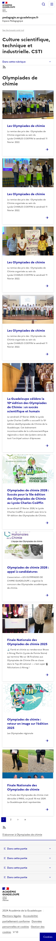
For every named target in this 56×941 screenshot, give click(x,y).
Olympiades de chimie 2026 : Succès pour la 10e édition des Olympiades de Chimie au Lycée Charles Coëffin (28, 496)
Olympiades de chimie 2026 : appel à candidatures (28, 569)
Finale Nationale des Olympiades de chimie (23, 787)
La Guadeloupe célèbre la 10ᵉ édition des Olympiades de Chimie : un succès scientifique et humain (27, 405)
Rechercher (43, 4)
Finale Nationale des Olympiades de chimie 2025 (27, 642)
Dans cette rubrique (14, 61)
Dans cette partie (17, 848)
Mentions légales (11, 916)
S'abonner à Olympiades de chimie (22, 834)
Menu (52, 4)
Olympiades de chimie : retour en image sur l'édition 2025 (27, 723)
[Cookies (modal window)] (48, 937)
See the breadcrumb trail (13, 30)
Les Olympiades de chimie (26, 126)
